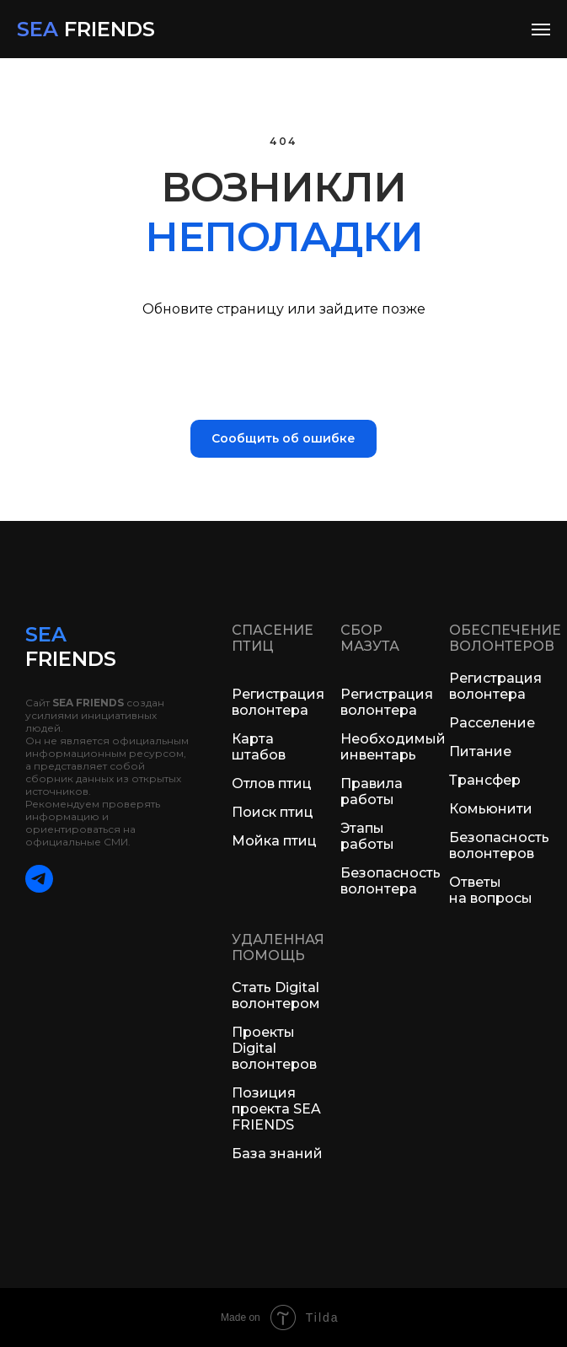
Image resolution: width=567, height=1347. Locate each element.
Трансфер (485, 780)
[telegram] (39, 888)
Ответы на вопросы (490, 890)
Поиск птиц (272, 812)
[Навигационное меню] (541, 29)
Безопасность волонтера (390, 881)
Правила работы (371, 791)
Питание (480, 751)
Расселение (492, 723)
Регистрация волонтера (278, 702)
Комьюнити (490, 809)
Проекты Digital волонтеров (274, 1048)
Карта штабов (259, 747)
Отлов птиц (272, 783)
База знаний (277, 1154)
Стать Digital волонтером (276, 995)
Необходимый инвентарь (393, 747)
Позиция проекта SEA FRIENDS (276, 1109)
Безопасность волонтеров (499, 845)
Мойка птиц (274, 841)
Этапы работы (367, 836)
